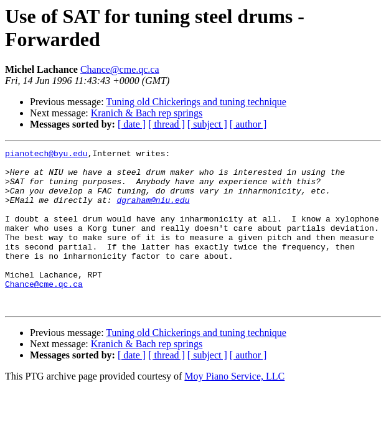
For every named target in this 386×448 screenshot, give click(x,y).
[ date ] (132, 124)
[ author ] (248, 124)
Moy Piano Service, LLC (234, 408)
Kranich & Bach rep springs (147, 113)
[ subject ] (207, 124)
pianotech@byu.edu (46, 155)
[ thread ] (166, 124)
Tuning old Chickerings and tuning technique (196, 101)
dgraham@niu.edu (152, 211)
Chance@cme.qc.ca (119, 69)
